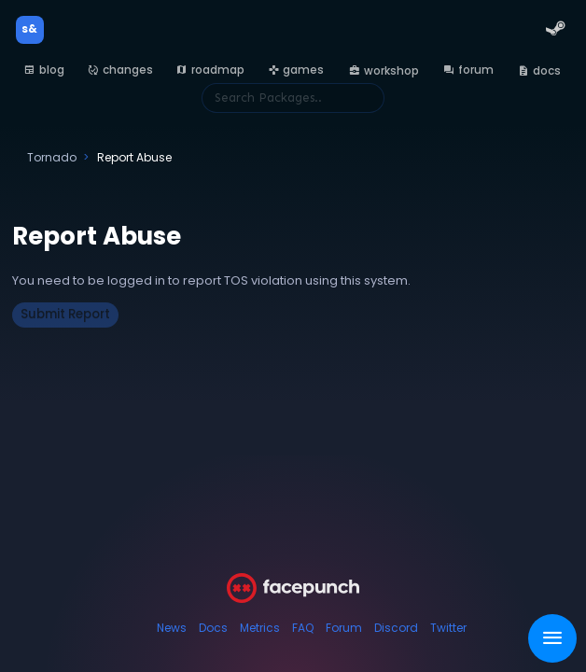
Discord (396, 628)
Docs (213, 628)
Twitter (448, 628)
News (172, 628)
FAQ (303, 628)
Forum (344, 628)
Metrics (260, 628)
